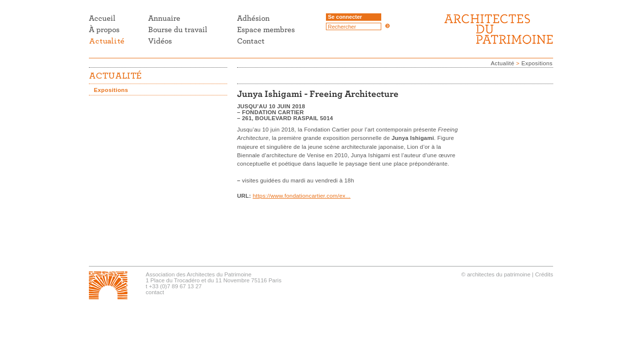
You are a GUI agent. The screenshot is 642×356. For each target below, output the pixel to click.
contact (155, 292)
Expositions (537, 63)
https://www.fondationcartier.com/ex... (302, 196)
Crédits (544, 274)
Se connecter (345, 17)
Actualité (503, 63)
